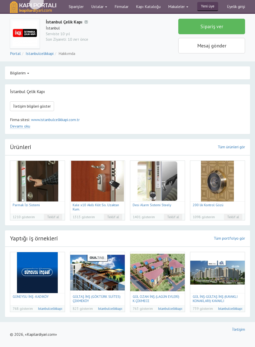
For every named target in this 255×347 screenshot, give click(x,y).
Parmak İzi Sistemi (26, 205)
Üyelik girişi (236, 6)
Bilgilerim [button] (19, 72)
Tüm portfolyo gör (229, 238)
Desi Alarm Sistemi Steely (152, 205)
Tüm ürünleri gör (231, 146)
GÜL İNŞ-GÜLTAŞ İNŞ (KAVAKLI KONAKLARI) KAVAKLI (215, 298)
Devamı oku (20, 126)
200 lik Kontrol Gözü (208, 205)
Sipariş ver (211, 26)
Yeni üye (207, 5)
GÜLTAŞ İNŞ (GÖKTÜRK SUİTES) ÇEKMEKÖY (97, 298)
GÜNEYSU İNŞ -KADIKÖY (31, 296)
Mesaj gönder (211, 45)
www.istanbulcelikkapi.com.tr (55, 119)
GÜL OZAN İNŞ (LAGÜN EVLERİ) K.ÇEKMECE (156, 298)
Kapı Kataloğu (148, 6)
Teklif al (53, 217)
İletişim (238, 329)
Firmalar (121, 6)
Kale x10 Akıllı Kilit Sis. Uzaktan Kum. (96, 207)
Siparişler (76, 6)
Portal (15, 53)
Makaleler (178, 6)
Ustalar (99, 6)
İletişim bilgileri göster (32, 106)
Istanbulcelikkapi (40, 53)
